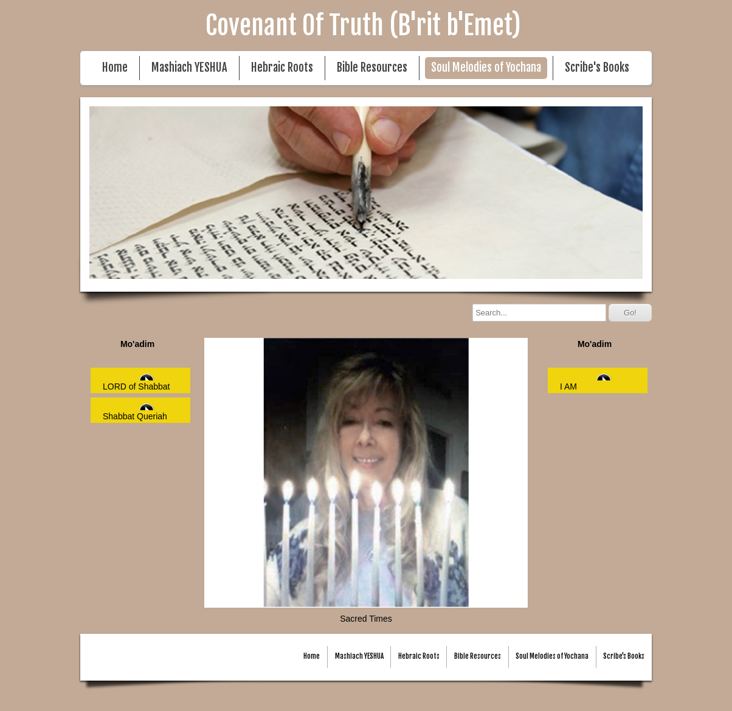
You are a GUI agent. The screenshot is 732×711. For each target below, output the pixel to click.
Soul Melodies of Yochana (486, 68)
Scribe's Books (597, 68)
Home (115, 68)
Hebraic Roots (282, 68)
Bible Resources (372, 68)
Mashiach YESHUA (189, 68)
